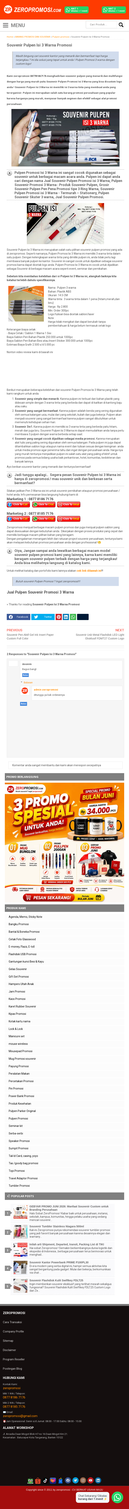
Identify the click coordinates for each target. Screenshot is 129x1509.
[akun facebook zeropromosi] (68, 1480)
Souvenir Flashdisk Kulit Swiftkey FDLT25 (56, 1280)
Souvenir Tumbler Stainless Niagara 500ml (57, 1226)
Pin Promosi (16, 1088)
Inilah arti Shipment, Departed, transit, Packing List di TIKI (67, 1244)
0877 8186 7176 (14, 1397)
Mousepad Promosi (20, 1051)
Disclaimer (9, 1350)
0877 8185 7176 (14, 1407)
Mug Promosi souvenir (22, 1058)
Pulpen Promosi (18, 1118)
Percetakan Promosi (21, 1081)
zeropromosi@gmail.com (20, 1416)
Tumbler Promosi (19, 1185)
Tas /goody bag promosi (23, 1163)
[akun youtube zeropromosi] (90, 1480)
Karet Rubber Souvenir (22, 1006)
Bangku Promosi (19, 924)
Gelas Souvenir (18, 969)
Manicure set (17, 1036)
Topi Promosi (17, 1170)
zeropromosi (11, 1388)
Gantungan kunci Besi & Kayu (26, 961)
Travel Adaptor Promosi (23, 1178)
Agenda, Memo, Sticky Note (25, 916)
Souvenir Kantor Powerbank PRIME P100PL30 (59, 1262)
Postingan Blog (12, 1368)
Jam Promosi (17, 991)
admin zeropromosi (46, 689)
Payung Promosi (19, 1066)
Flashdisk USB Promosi (22, 954)
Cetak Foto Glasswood (22, 939)
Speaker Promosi (19, 1141)
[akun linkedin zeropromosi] (98, 1480)
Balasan (28, 682)
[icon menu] (5, 25)
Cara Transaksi (12, 1322)
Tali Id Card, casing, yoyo (23, 1155)
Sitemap (8, 1341)
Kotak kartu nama (19, 1021)
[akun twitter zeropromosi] (75, 1480)
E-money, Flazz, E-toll (22, 946)
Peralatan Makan (19, 1073)
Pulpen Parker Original (22, 1111)
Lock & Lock (16, 1028)
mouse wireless (18, 1043)
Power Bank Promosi (21, 1096)
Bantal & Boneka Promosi (24, 931)
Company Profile (13, 1331)
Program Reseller (14, 1359)
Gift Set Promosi (19, 976)
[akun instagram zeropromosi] (83, 1480)
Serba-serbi (16, 1133)
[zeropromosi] (34, 9)
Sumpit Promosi (18, 1148)
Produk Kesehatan (20, 1103)
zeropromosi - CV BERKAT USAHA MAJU (79, 1489)
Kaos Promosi (17, 998)
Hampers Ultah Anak (21, 984)
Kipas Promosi (17, 1013)
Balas (25, 675)
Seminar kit (16, 1125)
